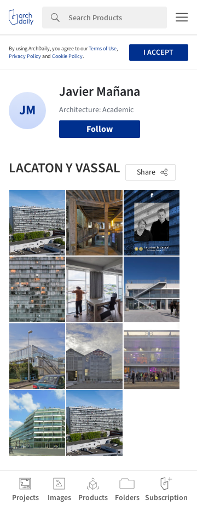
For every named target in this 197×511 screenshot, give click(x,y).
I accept (158, 52)
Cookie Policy (67, 56)
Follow (99, 129)
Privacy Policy (25, 56)
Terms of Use (103, 49)
